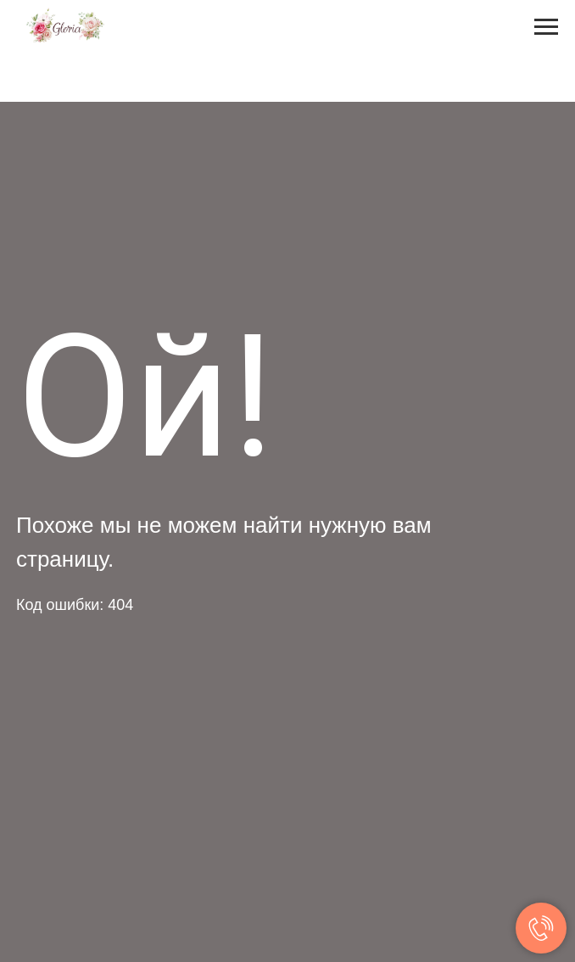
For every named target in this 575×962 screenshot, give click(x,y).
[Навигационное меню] (546, 27)
